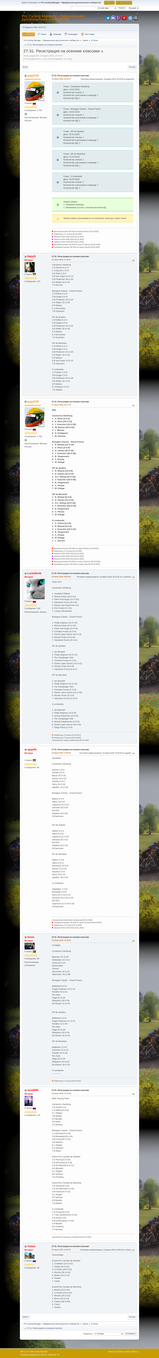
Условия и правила (123, 1352)
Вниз (25, 67)
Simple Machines (41, 1352)
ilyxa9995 (32, 1090)
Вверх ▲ (135, 1352)
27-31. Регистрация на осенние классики (70, 76)
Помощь (111, 1352)
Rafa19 (31, 256)
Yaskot (31, 1246)
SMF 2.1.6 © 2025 (27, 1352)
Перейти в (87, 1334)
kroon (30, 937)
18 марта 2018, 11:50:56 (61, 753)
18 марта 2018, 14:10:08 (61, 1093)
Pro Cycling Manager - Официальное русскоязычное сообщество (53, 17)
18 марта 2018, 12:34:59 (61, 940)
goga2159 (33, 75)
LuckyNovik (34, 573)
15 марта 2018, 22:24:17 (61, 79)
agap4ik (32, 749)
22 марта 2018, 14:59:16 (61, 1250)
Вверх (26, 1317)
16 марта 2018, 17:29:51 (61, 260)
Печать (132, 67)
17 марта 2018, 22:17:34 (61, 405)
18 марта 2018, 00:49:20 (61, 577)
